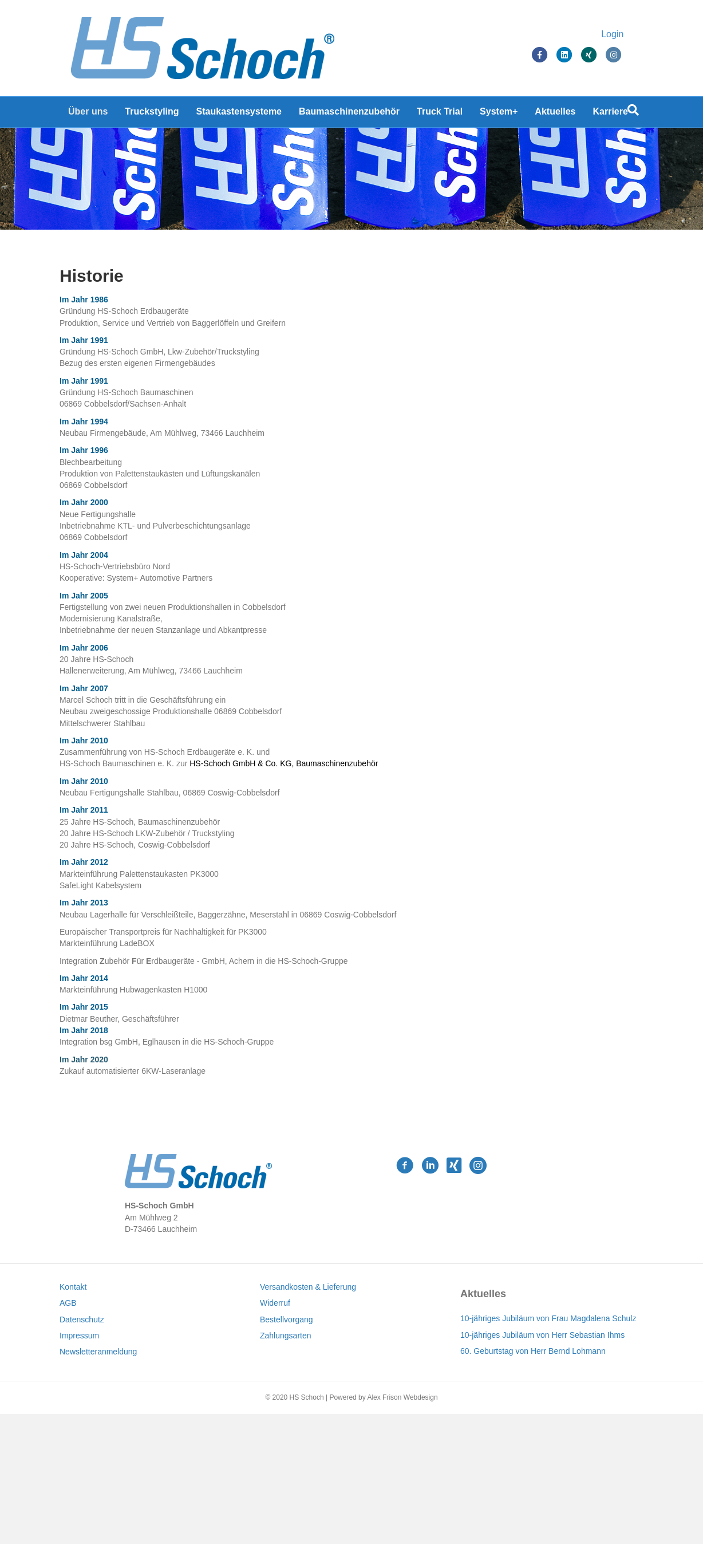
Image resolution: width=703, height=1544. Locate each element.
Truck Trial (440, 114)
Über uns (88, 114)
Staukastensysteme (239, 114)
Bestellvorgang (286, 1449)
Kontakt (73, 1416)
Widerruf (275, 1433)
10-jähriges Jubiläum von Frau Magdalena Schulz (548, 1448)
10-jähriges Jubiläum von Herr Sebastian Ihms (542, 1465)
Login (624, 36)
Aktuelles (555, 114)
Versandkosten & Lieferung (308, 1416)
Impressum (79, 1465)
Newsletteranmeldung (98, 1481)
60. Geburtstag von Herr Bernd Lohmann (533, 1481)
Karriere (610, 114)
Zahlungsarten (285, 1465)
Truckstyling (152, 114)
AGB (68, 1433)
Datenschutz (82, 1449)
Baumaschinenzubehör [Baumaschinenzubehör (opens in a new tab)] (349, 114)
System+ (499, 114)
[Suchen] (633, 113)
